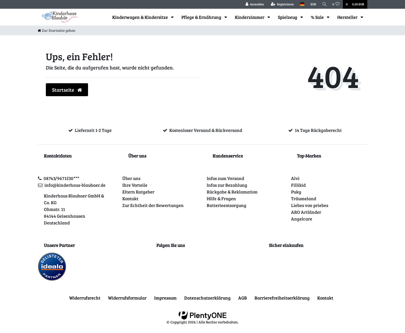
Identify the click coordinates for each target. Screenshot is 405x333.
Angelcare (301, 219)
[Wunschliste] (336, 4)
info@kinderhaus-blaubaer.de (74, 185)
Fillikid (298, 185)
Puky (296, 192)
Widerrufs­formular (127, 298)
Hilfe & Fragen (221, 198)
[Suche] (323, 4)
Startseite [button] (67, 89)
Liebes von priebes (309, 205)
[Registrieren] (281, 4)
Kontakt (130, 198)
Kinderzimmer (250, 17)
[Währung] (312, 4)
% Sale (318, 17)
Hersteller (347, 17)
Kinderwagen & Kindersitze (140, 17)
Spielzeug (288, 17)
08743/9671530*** (61, 178)
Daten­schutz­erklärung (207, 298)
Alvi (295, 178)
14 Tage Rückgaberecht (318, 130)
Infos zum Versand (225, 178)
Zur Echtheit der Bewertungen (153, 205)
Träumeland (303, 198)
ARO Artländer (306, 212)
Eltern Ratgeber (138, 192)
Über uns (131, 178)
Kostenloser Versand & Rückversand (205, 130)
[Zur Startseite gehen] (56, 30)
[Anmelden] (253, 4)
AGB (242, 298)
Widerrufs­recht (84, 298)
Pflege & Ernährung (201, 17)
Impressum (165, 298)
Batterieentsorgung (226, 205)
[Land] (301, 4)
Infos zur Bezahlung (227, 185)
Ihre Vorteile (134, 185)
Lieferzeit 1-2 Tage (93, 130)
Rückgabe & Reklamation (232, 192)
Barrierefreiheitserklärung (282, 298)
